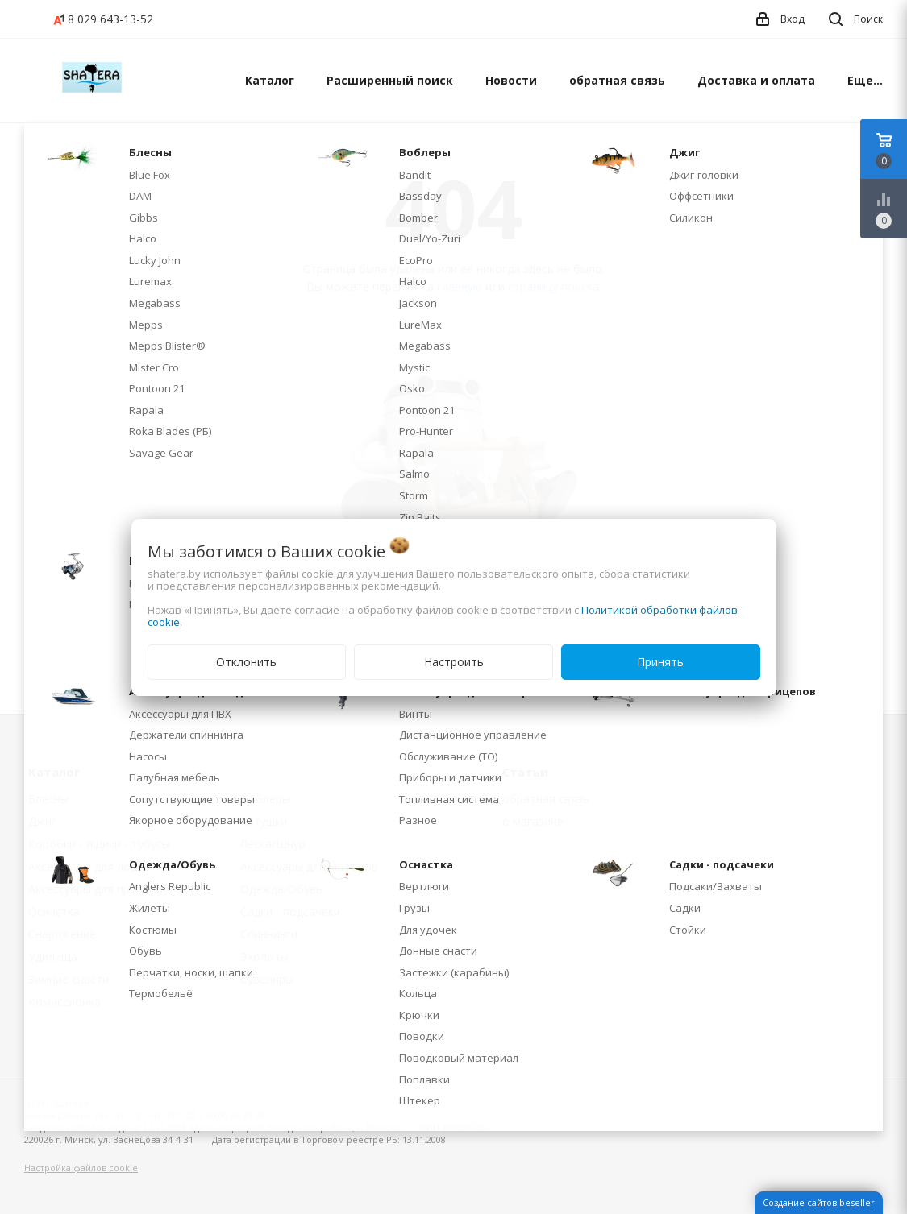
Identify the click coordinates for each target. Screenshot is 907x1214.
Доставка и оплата (756, 80)
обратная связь (617, 80)
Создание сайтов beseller (819, 1202)
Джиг (42, 821)
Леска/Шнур (273, 843)
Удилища (52, 956)
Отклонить (246, 661)
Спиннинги (268, 934)
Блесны (48, 798)
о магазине (533, 821)
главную (459, 286)
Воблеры (265, 798)
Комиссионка (64, 1001)
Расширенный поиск (390, 80)
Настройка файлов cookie (81, 1168)
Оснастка (54, 911)
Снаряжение (62, 934)
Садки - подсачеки (290, 911)
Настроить (454, 661)
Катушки (263, 821)
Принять (660, 661)
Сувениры (266, 979)
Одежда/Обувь (281, 889)
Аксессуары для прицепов (98, 889)
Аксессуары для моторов (309, 866)
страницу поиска (553, 286)
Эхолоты (264, 956)
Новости (511, 80)
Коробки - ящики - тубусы (99, 843)
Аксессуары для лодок (89, 866)
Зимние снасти (68, 979)
